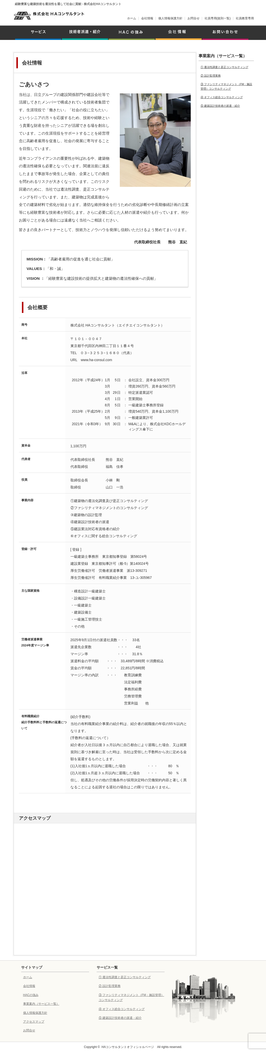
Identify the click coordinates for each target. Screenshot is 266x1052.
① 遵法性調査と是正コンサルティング (224, 67)
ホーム (131, 18)
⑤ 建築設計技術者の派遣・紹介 (220, 105)
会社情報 (147, 18)
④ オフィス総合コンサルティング (222, 97)
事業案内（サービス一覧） (41, 1004)
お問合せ (193, 18)
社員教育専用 (245, 18)
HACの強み (31, 995)
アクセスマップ (33, 1021)
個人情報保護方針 (170, 18)
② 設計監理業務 (211, 75)
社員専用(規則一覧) (218, 18)
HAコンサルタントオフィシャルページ (128, 1047)
